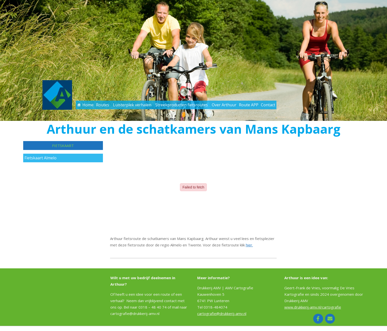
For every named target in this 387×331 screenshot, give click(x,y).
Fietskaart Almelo (40, 158)
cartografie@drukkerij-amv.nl (221, 313)
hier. (249, 244)
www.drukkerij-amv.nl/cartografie (312, 307)
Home (88, 105)
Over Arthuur (224, 105)
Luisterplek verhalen (132, 105)
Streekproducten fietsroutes (181, 105)
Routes (102, 105)
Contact (268, 105)
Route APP (248, 105)
